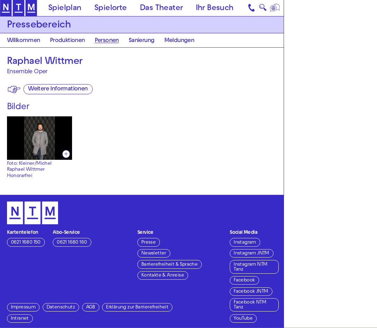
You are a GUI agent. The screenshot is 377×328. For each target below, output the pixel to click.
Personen (107, 41)
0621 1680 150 (26, 242)
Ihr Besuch (215, 8)
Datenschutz (61, 307)
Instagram (245, 242)
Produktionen (67, 41)
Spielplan (64, 8)
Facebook (244, 280)
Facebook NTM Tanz (250, 305)
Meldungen (179, 41)
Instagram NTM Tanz (250, 267)
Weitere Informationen (57, 89)
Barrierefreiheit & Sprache (169, 264)
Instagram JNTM (251, 253)
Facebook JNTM (251, 291)
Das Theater (161, 8)
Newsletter (153, 253)
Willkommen (23, 41)
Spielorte (110, 8)
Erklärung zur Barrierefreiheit (137, 307)
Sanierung (142, 41)
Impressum (23, 307)
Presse (148, 242)
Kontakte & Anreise (162, 275)
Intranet (20, 318)
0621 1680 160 (72, 242)
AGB (90, 307)
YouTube (243, 318)
